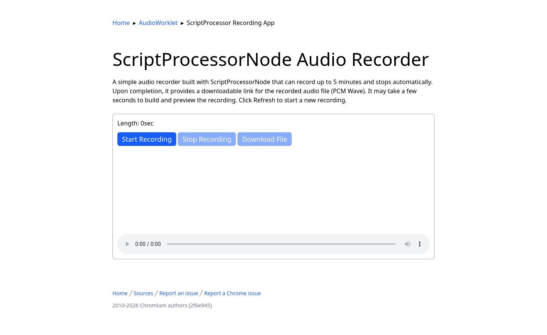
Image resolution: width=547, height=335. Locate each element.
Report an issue (178, 293)
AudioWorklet (158, 23)
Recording (147, 139)
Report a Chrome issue (232, 293)
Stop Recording (206, 139)
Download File (264, 139)
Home (121, 23)
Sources (143, 293)
